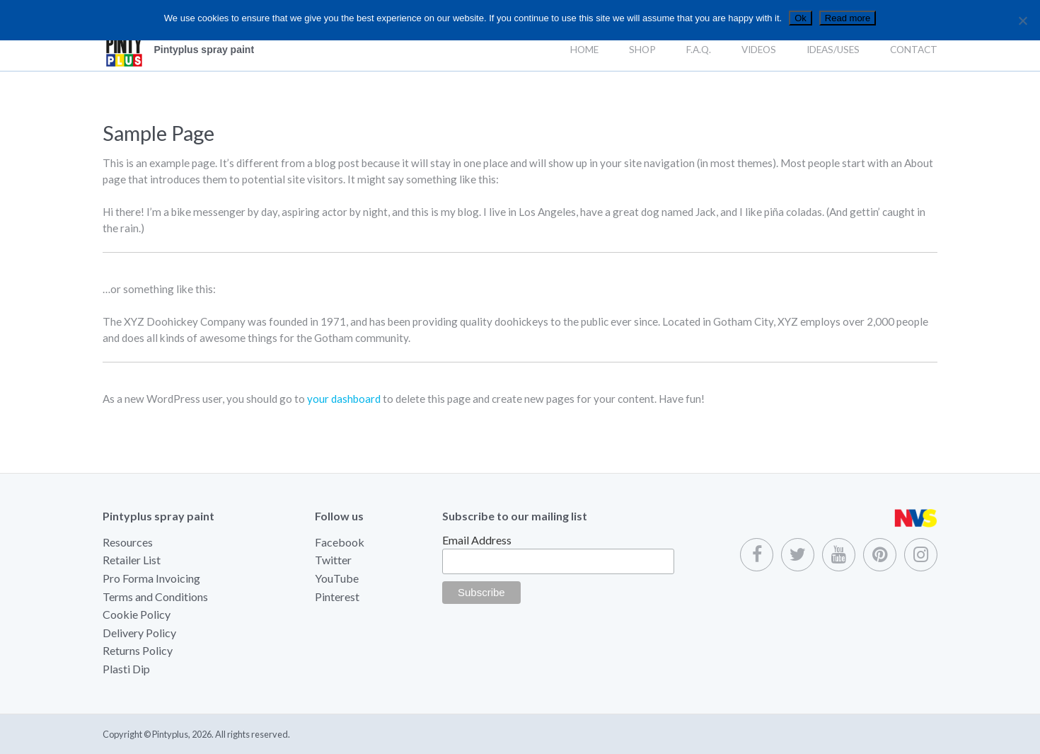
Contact (913, 49)
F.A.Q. (698, 49)
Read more (847, 18)
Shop (642, 49)
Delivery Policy (139, 632)
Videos (758, 49)
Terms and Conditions (155, 596)
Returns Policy (138, 650)
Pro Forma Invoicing (151, 578)
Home (584, 49)
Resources (128, 542)
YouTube (337, 578)
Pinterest (337, 596)
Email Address (477, 540)
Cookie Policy (137, 614)
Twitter (333, 559)
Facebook (339, 542)
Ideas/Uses (833, 49)
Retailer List (132, 559)
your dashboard (344, 398)
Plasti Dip (126, 668)
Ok (801, 18)
